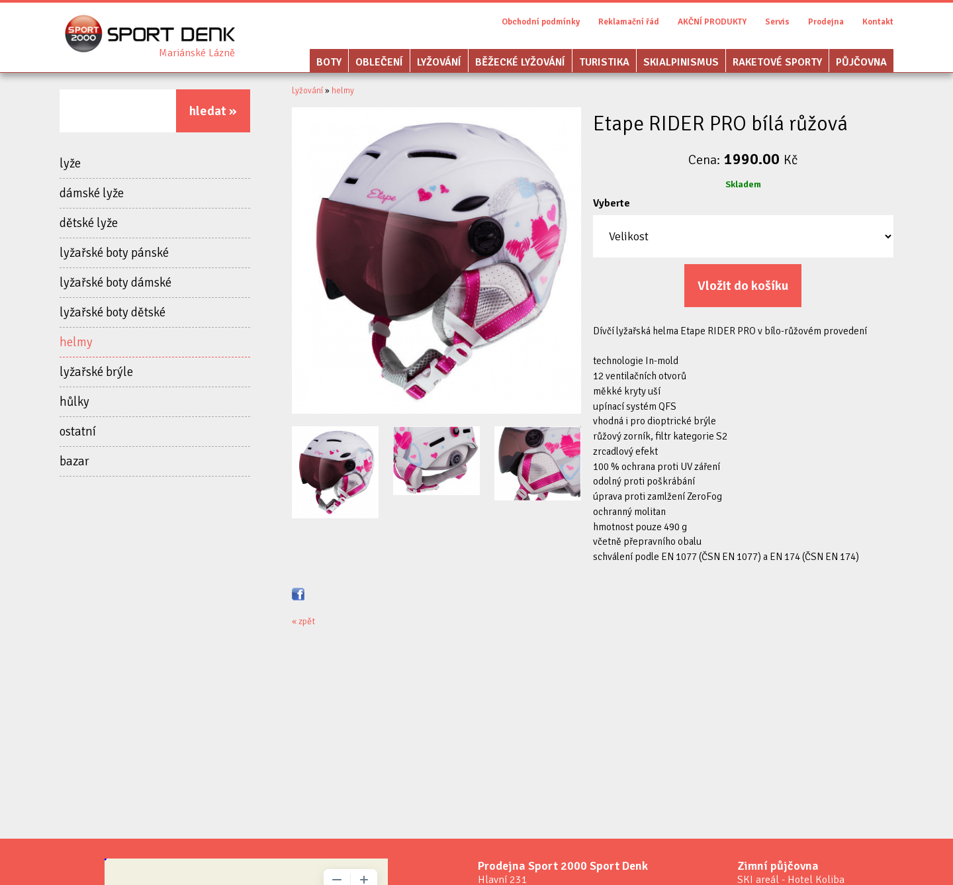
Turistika (604, 62)
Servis (777, 22)
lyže (70, 163)
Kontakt (877, 22)
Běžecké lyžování (520, 62)
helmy (76, 342)
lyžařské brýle (96, 372)
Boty (328, 62)
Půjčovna (861, 62)
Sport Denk (197, 53)
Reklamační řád (628, 22)
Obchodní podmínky (541, 22)
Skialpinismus (681, 62)
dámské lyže (92, 193)
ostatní (78, 432)
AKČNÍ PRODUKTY (712, 22)
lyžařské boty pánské (114, 253)
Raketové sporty (777, 62)
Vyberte (611, 203)
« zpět (303, 621)
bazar (74, 461)
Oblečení (379, 62)
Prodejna (826, 22)
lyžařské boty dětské (112, 312)
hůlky (74, 402)
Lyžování (439, 62)
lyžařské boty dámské (115, 283)
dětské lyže (89, 223)
